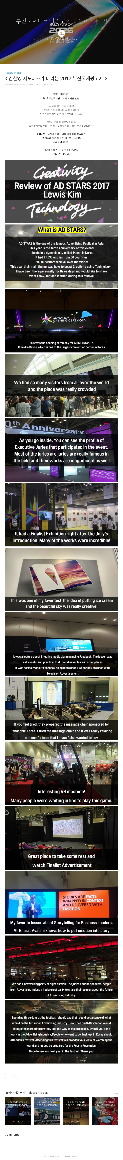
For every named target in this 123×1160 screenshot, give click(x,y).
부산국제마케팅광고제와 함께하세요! (61, 21)
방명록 (56, 58)
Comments (12, 1134)
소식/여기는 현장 (13, 73)
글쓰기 (47, 58)
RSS (66, 58)
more (116, 1094)
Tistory (76, 1156)
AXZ (61, 1156)
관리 (75, 58)
